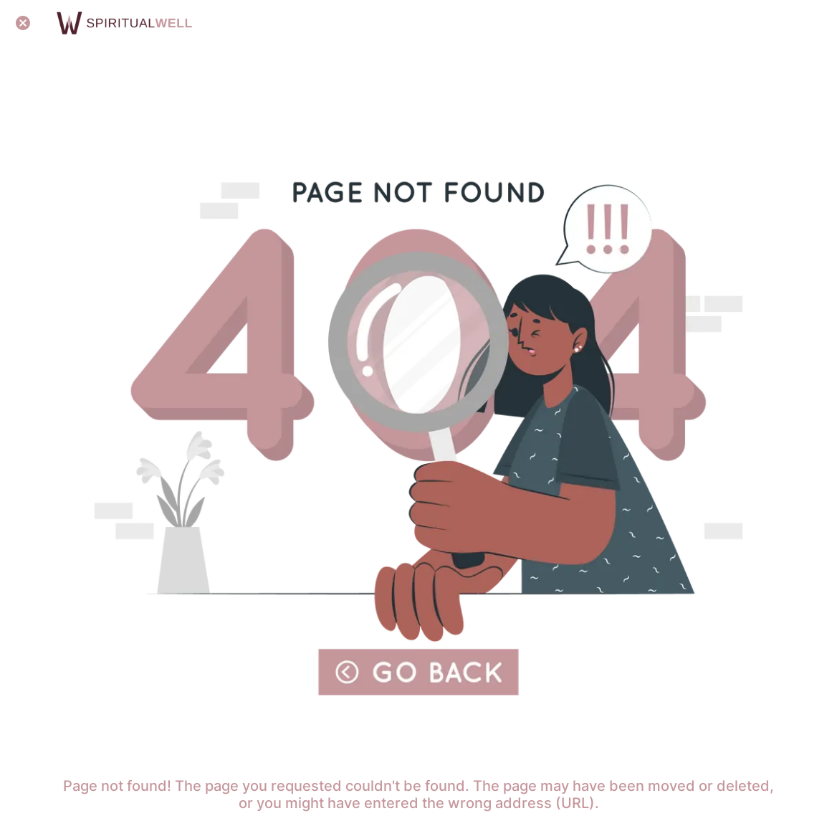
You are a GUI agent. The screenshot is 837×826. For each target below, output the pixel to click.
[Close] (23, 23)
